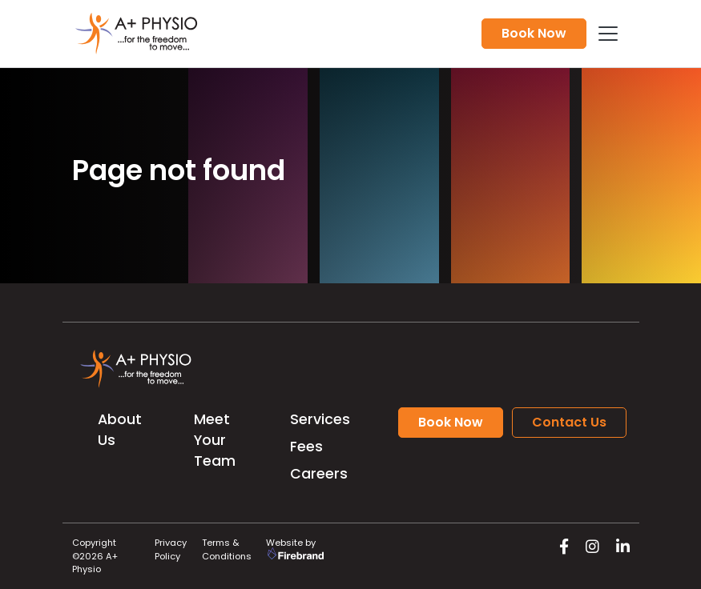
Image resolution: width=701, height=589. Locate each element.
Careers (319, 473)
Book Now (534, 33)
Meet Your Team (215, 440)
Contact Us (569, 422)
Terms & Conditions (227, 549)
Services (320, 419)
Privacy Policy (171, 549)
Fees (306, 446)
